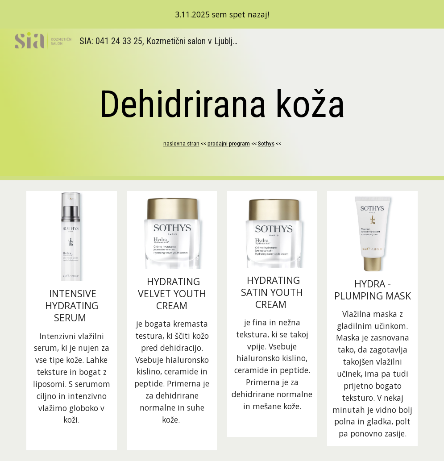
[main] (222, 104)
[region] (222, 14)
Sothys (266, 143)
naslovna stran (181, 143)
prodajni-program (228, 143)
